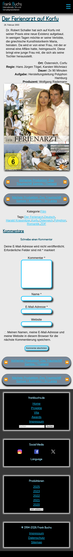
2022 (36, 501)
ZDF (43, 224)
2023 (36, 497)
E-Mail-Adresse (36, 312)
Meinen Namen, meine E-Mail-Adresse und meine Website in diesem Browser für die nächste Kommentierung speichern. (34, 341)
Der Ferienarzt (33, 217)
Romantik (33, 224)
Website (36, 325)
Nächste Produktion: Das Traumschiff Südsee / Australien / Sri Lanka (36, 199)
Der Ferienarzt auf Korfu (30, 19)
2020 (36, 510)
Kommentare (13, 231)
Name (36, 300)
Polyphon (60, 220)
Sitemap (36, 548)
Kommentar (36, 257)
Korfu (34, 220)
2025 (36, 492)
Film (43, 211)
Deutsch (49, 217)
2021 (36, 506)
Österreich (46, 220)
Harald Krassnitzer (18, 220)
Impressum (36, 539)
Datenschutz (36, 543)
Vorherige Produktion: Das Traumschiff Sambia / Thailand (36, 181)
